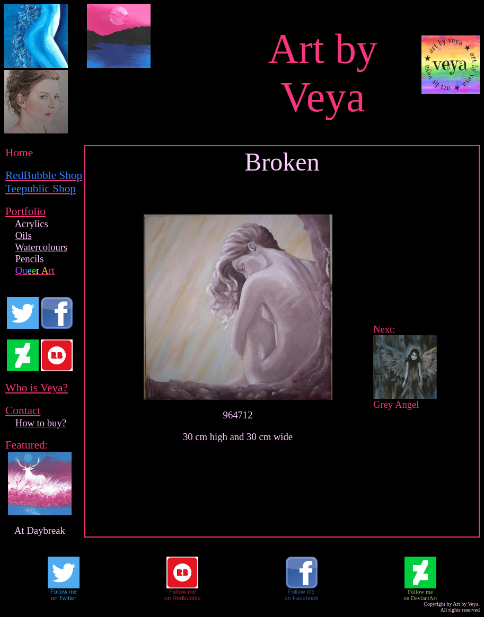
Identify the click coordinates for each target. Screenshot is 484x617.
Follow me (63, 591)
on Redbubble (182, 598)
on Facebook (302, 598)
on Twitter (63, 598)
